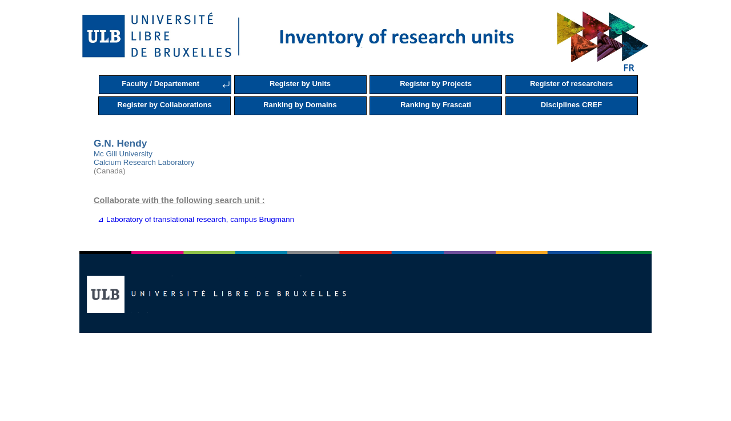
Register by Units (300, 83)
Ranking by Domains (300, 104)
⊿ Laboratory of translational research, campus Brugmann (194, 219)
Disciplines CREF (572, 104)
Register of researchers (571, 83)
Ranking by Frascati (435, 104)
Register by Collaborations (164, 104)
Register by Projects (436, 83)
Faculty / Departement (160, 83)
